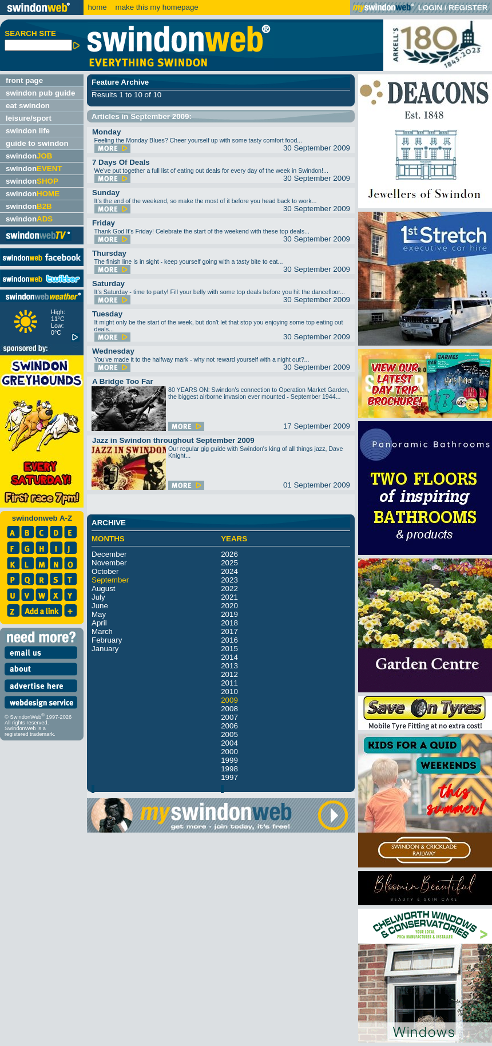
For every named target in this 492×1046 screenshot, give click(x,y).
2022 (229, 588)
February (107, 640)
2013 (229, 665)
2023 (229, 580)
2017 (229, 631)
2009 (229, 700)
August (104, 588)
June (100, 605)
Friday (103, 223)
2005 (229, 734)
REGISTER (468, 7)
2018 (229, 623)
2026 (229, 554)
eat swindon (28, 105)
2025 (229, 562)
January (105, 648)
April (99, 623)
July (98, 597)
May (99, 614)
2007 (229, 717)
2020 (229, 605)
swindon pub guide (40, 93)
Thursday (109, 253)
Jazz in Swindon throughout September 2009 (173, 440)
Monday (106, 132)
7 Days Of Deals (121, 162)
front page (24, 80)
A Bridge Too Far (122, 381)
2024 (229, 571)
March (102, 631)
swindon (29, 156)
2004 (229, 743)
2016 (229, 640)
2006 (229, 726)
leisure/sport (28, 118)
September (110, 580)
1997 (229, 777)
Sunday (106, 192)
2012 (229, 674)
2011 (229, 683)
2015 (229, 648)
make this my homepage (156, 7)
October (105, 571)
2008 (229, 708)
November (109, 562)
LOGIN (430, 7)
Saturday (108, 283)
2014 (229, 657)
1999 (229, 760)
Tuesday (107, 314)
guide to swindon (37, 143)
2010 (229, 691)
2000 (229, 751)
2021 (229, 597)
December (109, 554)
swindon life (28, 130)
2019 (229, 614)
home (97, 7)
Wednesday (113, 351)
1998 (229, 768)
